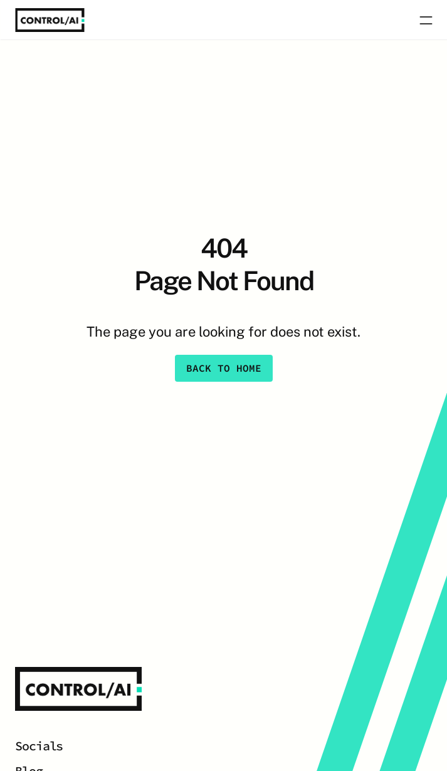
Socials (39, 745)
